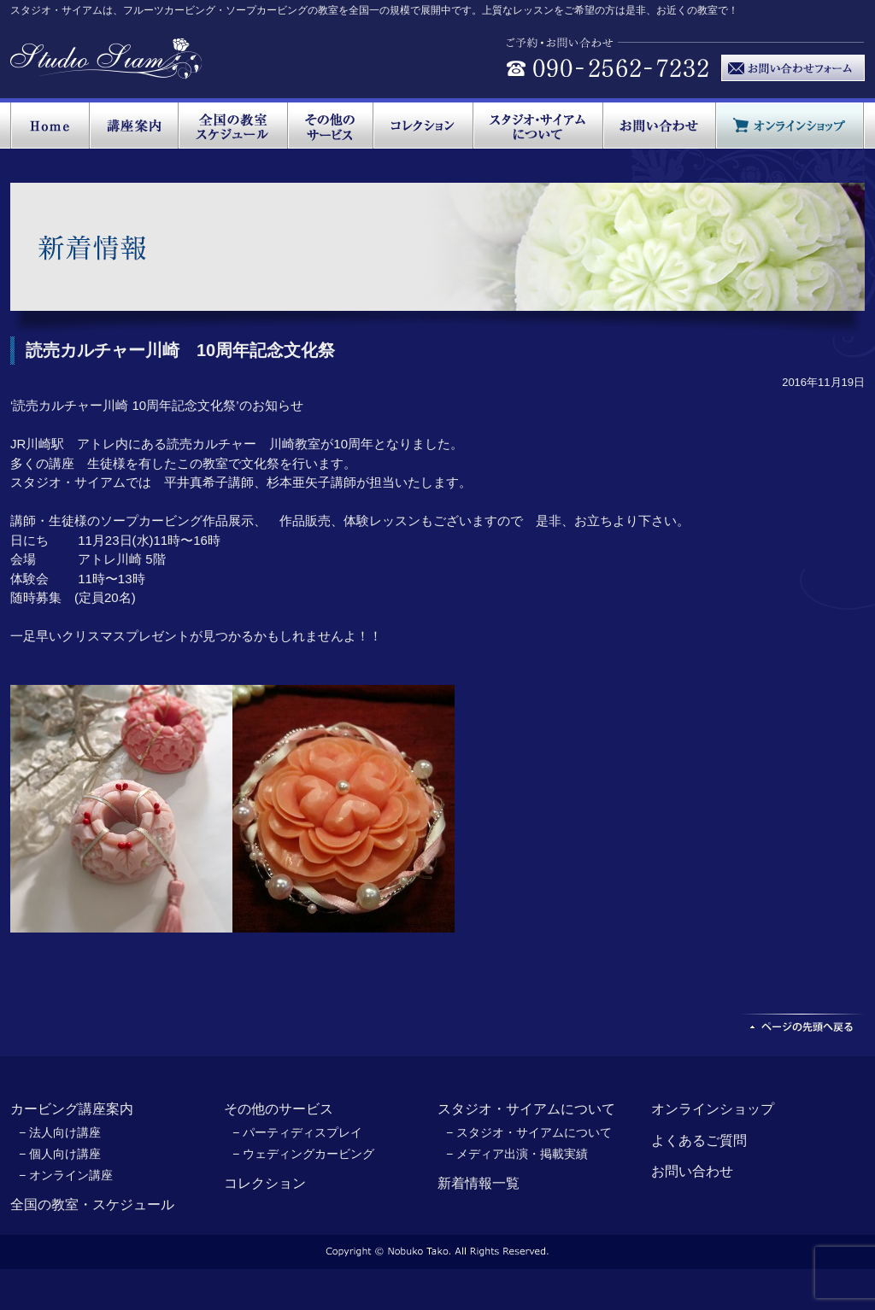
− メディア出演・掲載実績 (517, 1154)
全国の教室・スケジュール (92, 1204)
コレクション (265, 1183)
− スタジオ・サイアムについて (529, 1132)
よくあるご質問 (699, 1140)
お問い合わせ (692, 1171)
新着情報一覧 (479, 1183)
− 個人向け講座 (60, 1154)
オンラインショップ (712, 1109)
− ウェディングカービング (303, 1154)
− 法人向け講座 (60, 1132)
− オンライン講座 (66, 1175)
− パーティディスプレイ (297, 1132)
